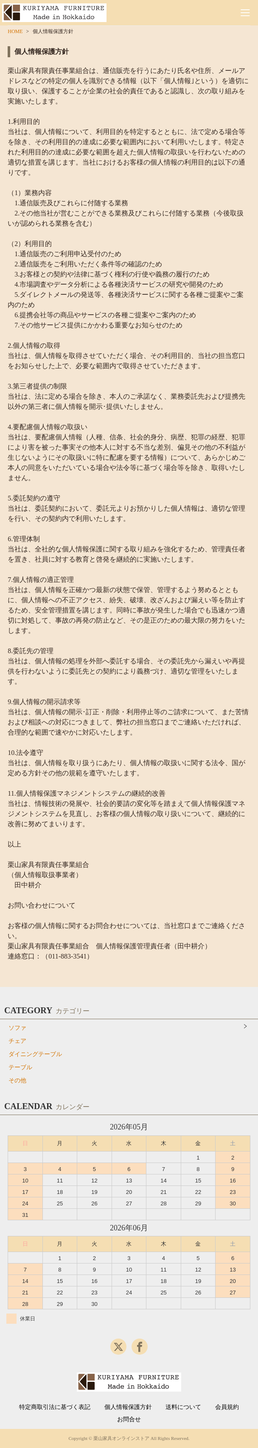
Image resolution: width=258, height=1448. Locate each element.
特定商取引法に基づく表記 (54, 1407)
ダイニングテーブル (35, 1054)
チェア (17, 1041)
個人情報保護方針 (128, 1407)
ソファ (17, 1028)
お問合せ (129, 1420)
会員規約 (227, 1407)
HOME (15, 31)
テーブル (20, 1067)
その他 (17, 1080)
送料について (183, 1407)
